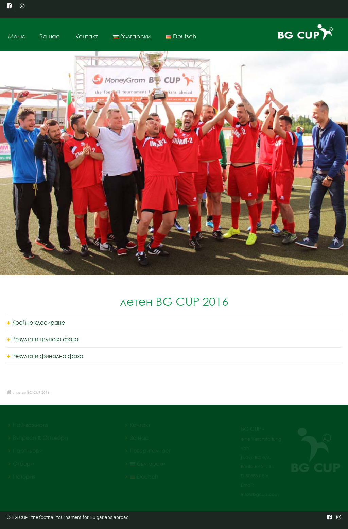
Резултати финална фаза (47, 355)
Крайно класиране (38, 322)
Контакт (86, 36)
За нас (50, 36)
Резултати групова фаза (45, 339)
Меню (19, 36)
